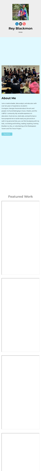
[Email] (20, 24)
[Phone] (24, 24)
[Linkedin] (17, 24)
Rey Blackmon (20, 28)
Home (20, 32)
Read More (7, 134)
